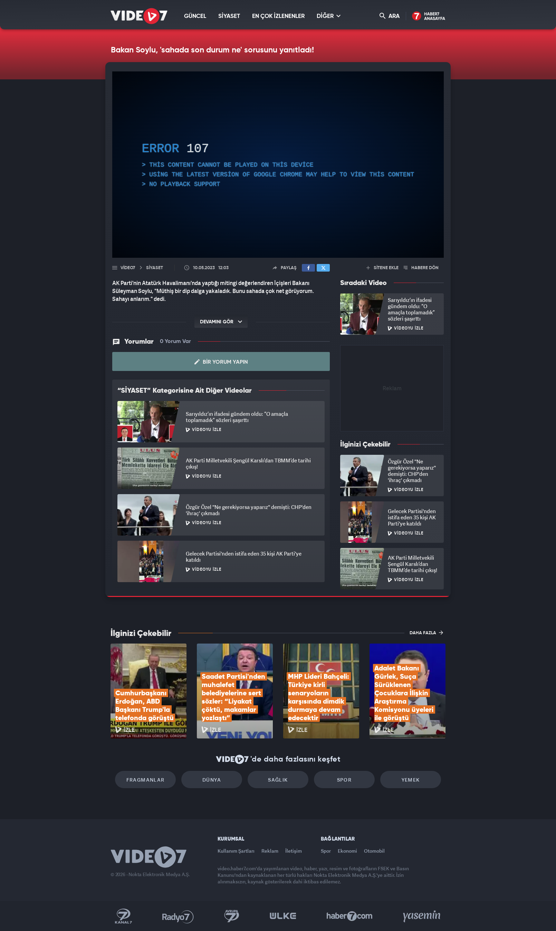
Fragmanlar (145, 779)
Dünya (211, 779)
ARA (390, 16)
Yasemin (422, 916)
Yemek (411, 779)
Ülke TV (283, 916)
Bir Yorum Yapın (221, 362)
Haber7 (350, 916)
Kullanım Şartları (236, 850)
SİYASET (229, 16)
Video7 (128, 268)
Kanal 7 (123, 916)
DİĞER (329, 16)
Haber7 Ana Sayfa (428, 16)
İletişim (293, 850)
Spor (344, 779)
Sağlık (278, 779)
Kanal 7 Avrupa (231, 916)
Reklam (269, 850)
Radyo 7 (178, 916)
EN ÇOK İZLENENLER (278, 16)
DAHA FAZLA (426, 632)
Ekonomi (347, 850)
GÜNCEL (195, 16)
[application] (278, 164)
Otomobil (374, 850)
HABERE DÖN (421, 268)
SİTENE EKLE (382, 268)
